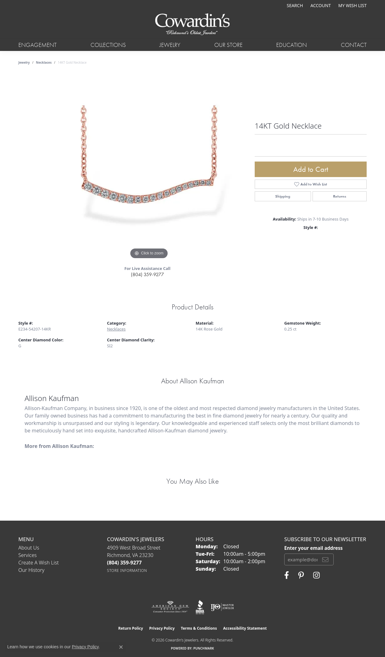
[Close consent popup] (121, 647)
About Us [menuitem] (28, 547)
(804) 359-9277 (147, 274)
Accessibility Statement (245, 628)
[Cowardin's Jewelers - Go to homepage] (192, 25)
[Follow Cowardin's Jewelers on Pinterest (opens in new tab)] (301, 575)
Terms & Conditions (199, 628)
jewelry (24, 62)
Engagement (37, 45)
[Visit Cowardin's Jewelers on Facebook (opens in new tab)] (286, 575)
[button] (294, 5)
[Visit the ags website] (170, 607)
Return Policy (130, 628)
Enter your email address (313, 548)
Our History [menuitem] (31, 570)
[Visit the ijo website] (222, 607)
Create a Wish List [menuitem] (38, 562)
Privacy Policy (162, 628)
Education (291, 45)
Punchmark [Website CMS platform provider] (203, 648)
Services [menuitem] (27, 555)
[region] (149, 167)
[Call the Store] (124, 562)
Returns (339, 196)
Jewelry (170, 45)
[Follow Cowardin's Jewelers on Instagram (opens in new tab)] (316, 575)
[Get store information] (127, 570)
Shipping (282, 196)
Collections (108, 45)
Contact (354, 45)
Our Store (228, 45)
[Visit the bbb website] (200, 607)
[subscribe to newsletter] (325, 559)
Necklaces (44, 62)
